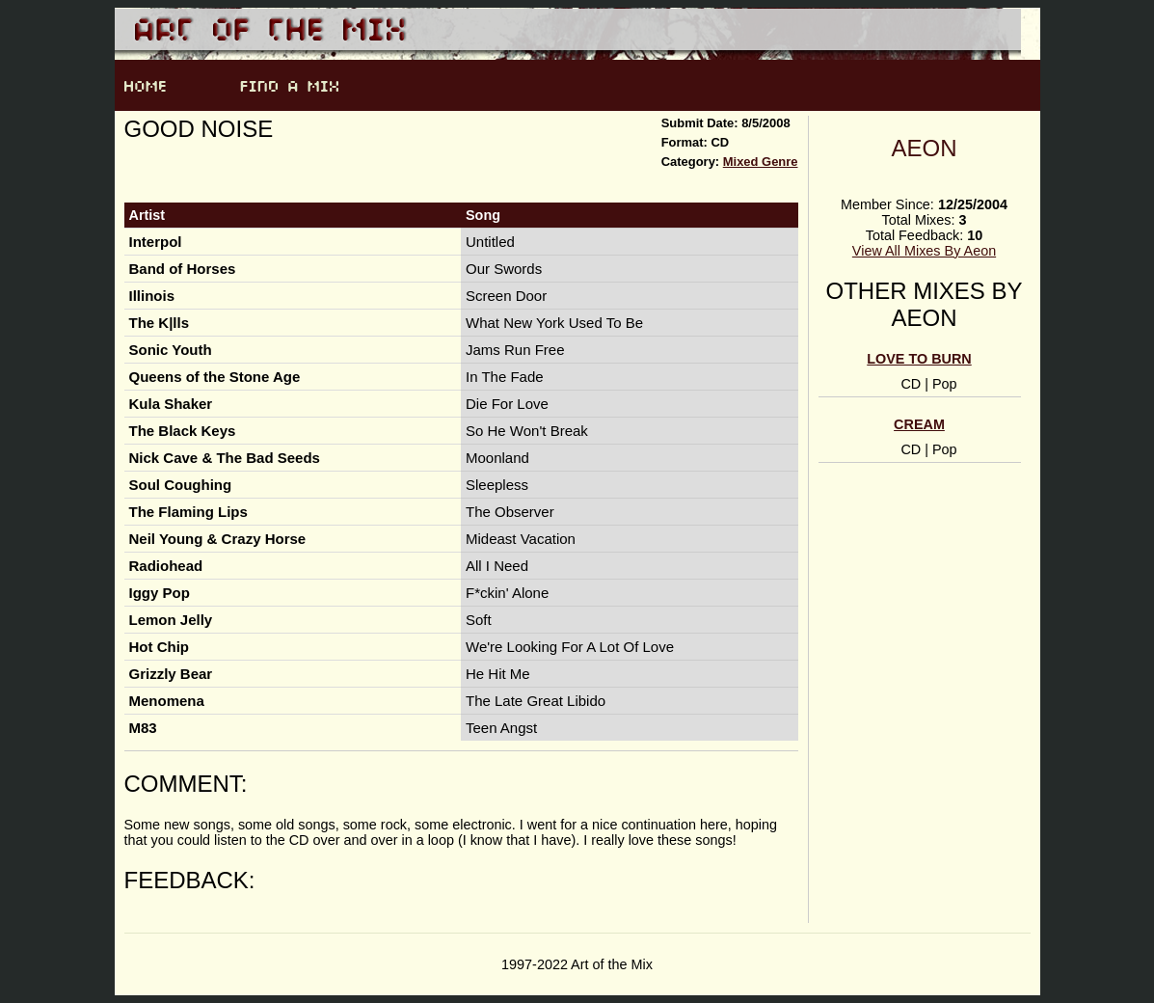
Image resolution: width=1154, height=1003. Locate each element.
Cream (919, 424)
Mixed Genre (760, 161)
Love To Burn (919, 358)
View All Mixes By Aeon (924, 250)
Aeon (923, 148)
